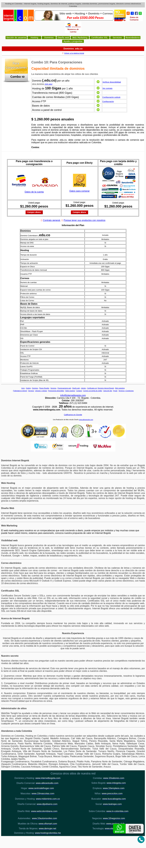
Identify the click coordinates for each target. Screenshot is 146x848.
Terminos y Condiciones (126, 391)
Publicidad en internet (20, 391)
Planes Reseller (44, 388)
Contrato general (51, 220)
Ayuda (115, 391)
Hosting (28, 388)
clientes (83, 388)
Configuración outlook (111, 97)
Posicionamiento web (64, 388)
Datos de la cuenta (34, 192)
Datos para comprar (79, 191)
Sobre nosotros (70, 391)
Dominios (35, 388)
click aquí (48, 84)
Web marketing (120, 388)
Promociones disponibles (56, 391)
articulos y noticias (41, 391)
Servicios (53, 388)
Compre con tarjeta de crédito (92, 391)
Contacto (79, 391)
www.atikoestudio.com (86, 419)
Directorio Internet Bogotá (106, 388)
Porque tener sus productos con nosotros (84, 220)
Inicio (23, 388)
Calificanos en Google (73, 415)
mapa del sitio (107, 391)
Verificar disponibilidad (112, 82)
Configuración (108, 101)
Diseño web (76, 388)
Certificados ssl (92, 388)
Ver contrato (107, 88)
